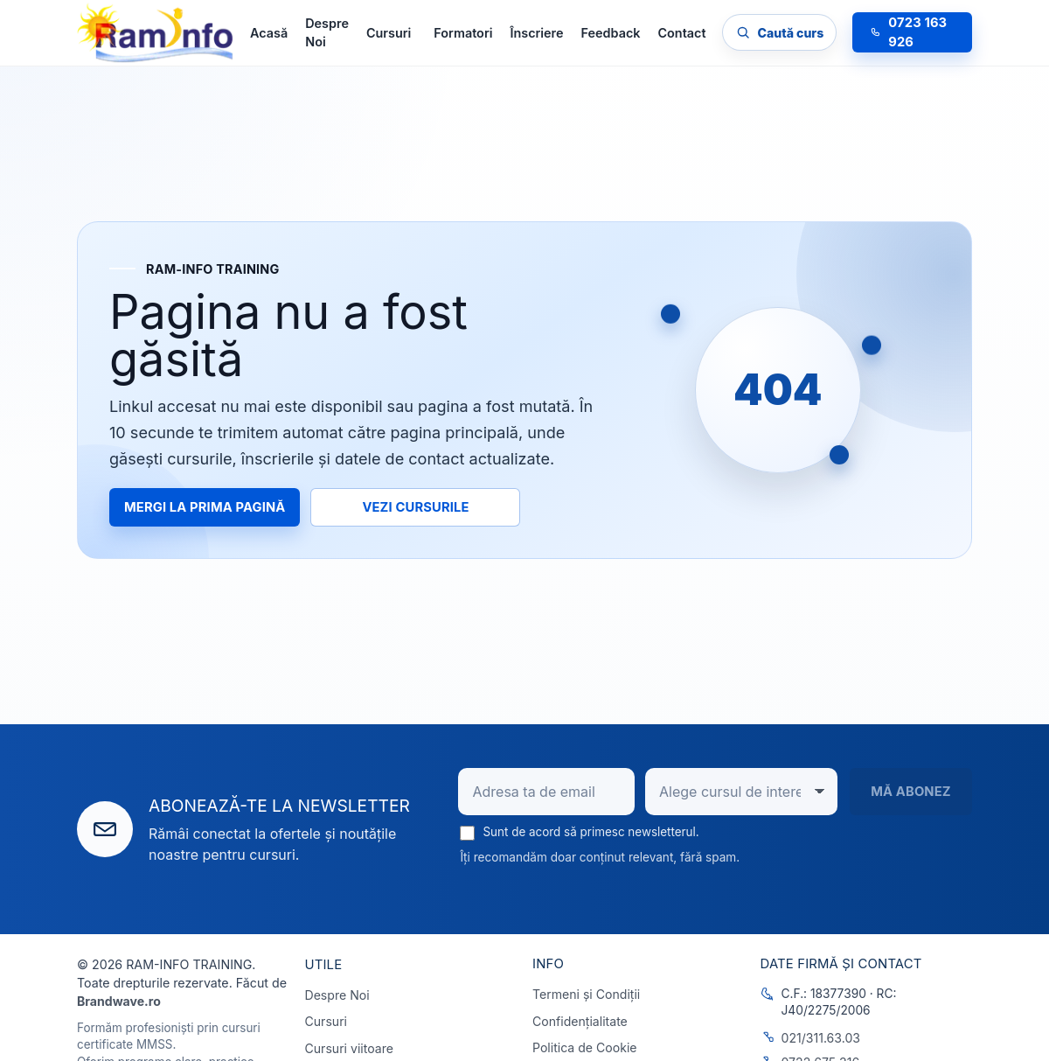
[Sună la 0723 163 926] (912, 32)
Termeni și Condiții (586, 994)
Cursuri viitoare (349, 1048)
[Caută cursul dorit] (779, 32)
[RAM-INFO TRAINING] (155, 33)
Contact (681, 32)
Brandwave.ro (119, 1001)
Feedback (611, 32)
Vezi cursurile (415, 506)
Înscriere (536, 32)
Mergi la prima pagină (204, 506)
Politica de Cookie (584, 1047)
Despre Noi (327, 33)
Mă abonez (911, 791)
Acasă (269, 32)
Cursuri (326, 1021)
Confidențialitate (580, 1021)
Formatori (463, 32)
